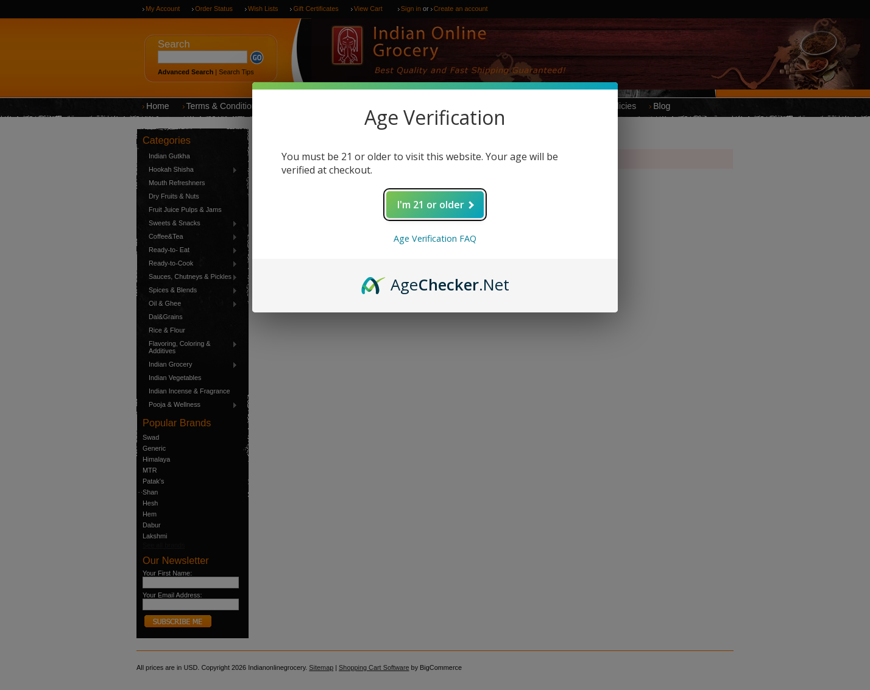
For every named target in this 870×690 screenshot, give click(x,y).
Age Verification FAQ (435, 238)
